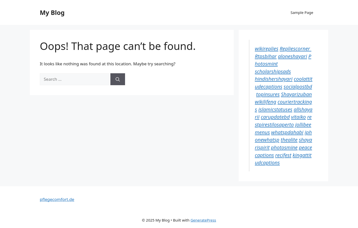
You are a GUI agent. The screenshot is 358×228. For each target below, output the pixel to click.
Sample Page (302, 12)
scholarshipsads (273, 71)
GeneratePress (203, 220)
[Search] (117, 79)
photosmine (284, 147)
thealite (289, 139)
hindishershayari (274, 78)
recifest (283, 155)
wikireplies (266, 48)
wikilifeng (265, 101)
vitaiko (298, 116)
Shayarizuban (296, 94)
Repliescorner (295, 48)
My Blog (52, 12)
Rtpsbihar (266, 56)
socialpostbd (298, 86)
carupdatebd (275, 116)
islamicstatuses (275, 109)
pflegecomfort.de (57, 199)
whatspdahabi (287, 132)
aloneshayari (292, 56)
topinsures (267, 94)
